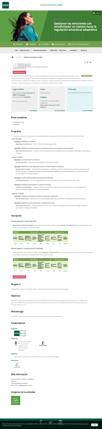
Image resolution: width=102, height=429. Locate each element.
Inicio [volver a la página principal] (12, 57)
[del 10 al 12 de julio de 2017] (78, 45)
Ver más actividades (60, 110)
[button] (85, 62)
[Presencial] (30, 45)
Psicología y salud (18, 122)
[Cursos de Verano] (59, 45)
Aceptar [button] (94, 425)
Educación (16, 124)
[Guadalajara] (18, 45)
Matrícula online (19, 72)
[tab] (51, 5)
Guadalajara (27, 97)
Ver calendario (33, 110)
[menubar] (51, 50)
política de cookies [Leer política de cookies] (83, 424)
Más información (86, 76)
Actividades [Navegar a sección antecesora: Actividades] (18, 57)
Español (98, 13)
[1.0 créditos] (44, 45)
